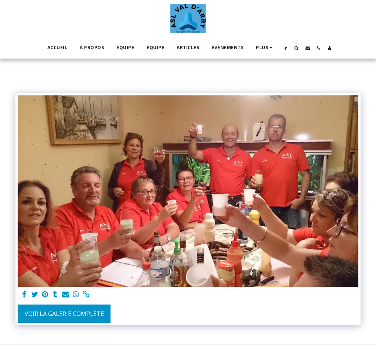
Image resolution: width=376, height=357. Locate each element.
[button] (286, 47)
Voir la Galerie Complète (64, 314)
